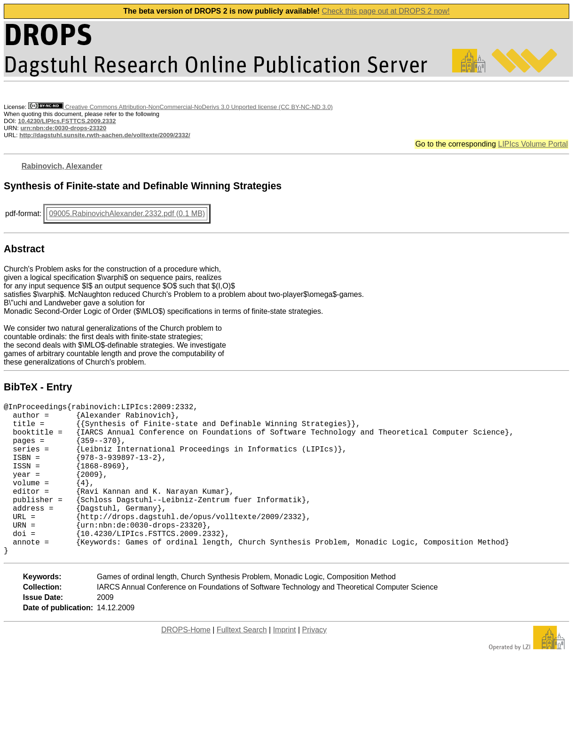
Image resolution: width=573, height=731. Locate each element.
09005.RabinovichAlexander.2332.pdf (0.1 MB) (127, 214)
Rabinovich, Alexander (62, 166)
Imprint (284, 664)
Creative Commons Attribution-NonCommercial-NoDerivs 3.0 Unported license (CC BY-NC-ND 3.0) (180, 106)
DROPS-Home (186, 664)
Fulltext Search (242, 664)
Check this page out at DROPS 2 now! (386, 11)
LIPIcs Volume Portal (533, 144)
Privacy (314, 664)
